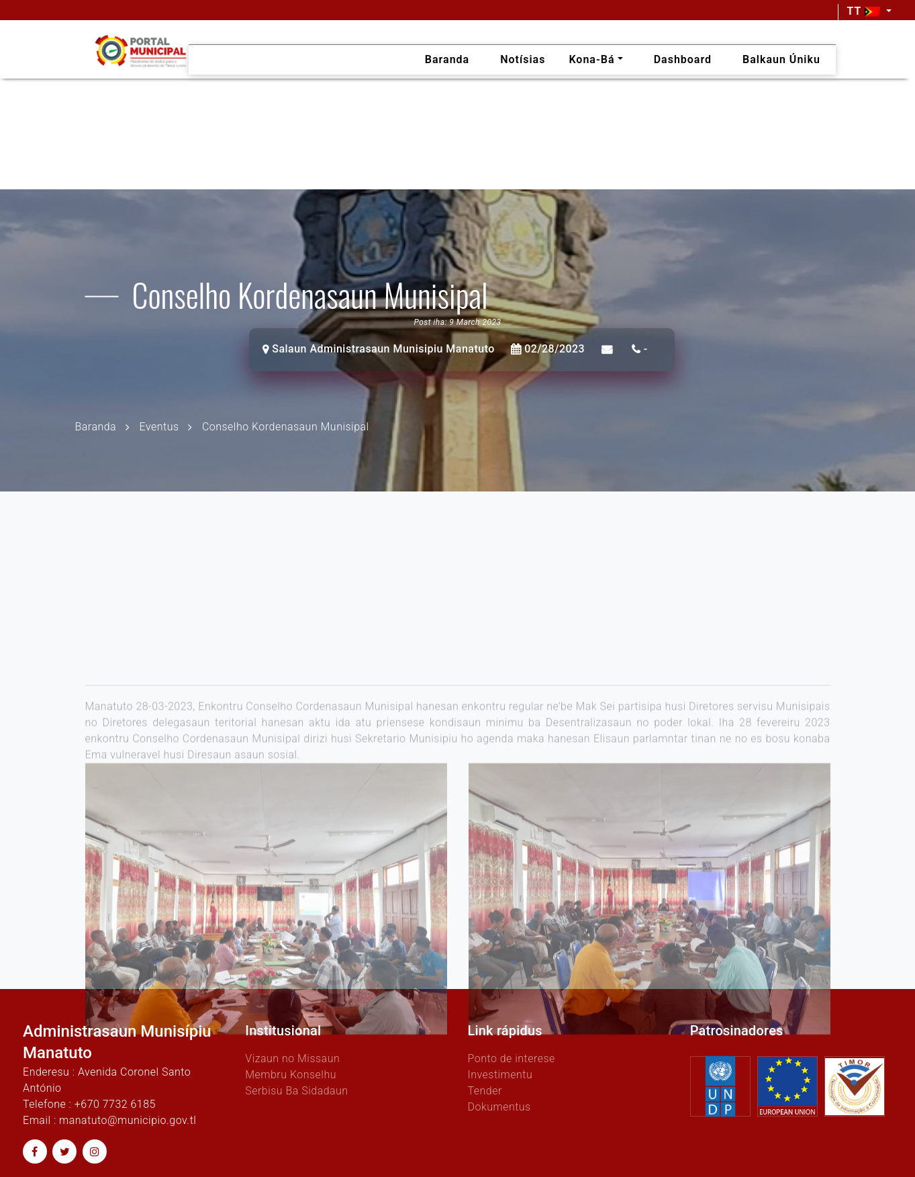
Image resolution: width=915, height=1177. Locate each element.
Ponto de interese (511, 1058)
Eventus (159, 426)
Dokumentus (498, 1106)
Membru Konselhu (290, 1074)
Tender (484, 1090)
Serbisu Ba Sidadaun (296, 1090)
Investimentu (499, 1074)
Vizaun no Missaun (292, 1058)
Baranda (96, 426)
